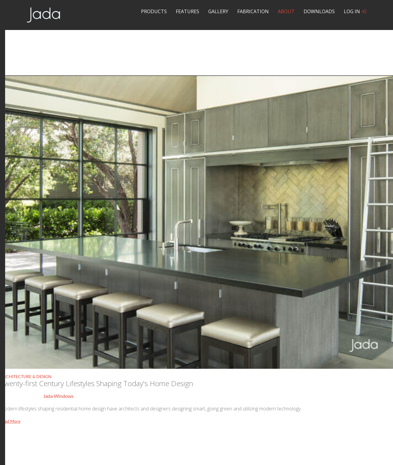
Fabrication (253, 11)
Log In (355, 11)
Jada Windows (58, 396)
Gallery (218, 11)
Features (187, 11)
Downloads (319, 11)
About (286, 11)
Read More (10, 421)
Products (154, 11)
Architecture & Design (26, 376)
